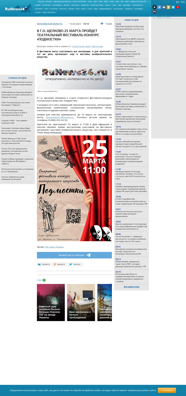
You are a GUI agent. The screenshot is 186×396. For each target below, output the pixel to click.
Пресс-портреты (48, 12)
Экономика (57, 5)
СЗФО (90, 1)
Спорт (114, 5)
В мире (38, 5)
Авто (46, 9)
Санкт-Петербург (79, 1)
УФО (117, 1)
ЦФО (95, 1)
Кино (83, 9)
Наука (107, 5)
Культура (54, 9)
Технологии (137, 5)
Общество (85, 5)
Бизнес (67, 5)
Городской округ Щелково (87, 46)
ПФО (100, 1)
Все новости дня (131, 287)
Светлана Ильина (54, 247)
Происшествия (97, 5)
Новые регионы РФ (138, 1)
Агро (77, 9)
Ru (177, 2)
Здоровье (126, 5)
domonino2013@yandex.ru (60, 117)
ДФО (127, 1)
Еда (119, 5)
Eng (183, 2)
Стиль (89, 9)
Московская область (62, 1)
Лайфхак (129, 9)
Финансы (75, 5)
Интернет (39, 9)
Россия (41, 1)
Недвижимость (105, 9)
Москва (49, 1)
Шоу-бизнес (118, 9)
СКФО (112, 1)
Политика (46, 5)
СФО (122, 1)
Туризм (71, 9)
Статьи (38, 12)
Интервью (138, 9)
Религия (62, 9)
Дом (95, 9)
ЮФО (106, 1)
